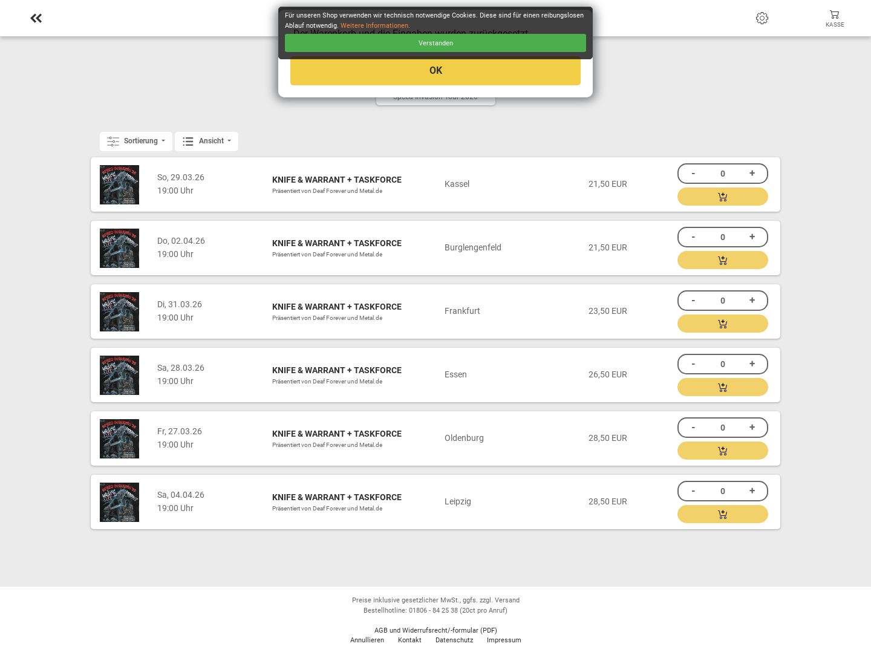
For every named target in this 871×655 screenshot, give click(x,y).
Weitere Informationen (374, 26)
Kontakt (410, 640)
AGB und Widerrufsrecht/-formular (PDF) (435, 630)
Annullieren (367, 640)
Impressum (504, 640)
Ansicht (204, 141)
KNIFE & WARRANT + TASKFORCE (337, 180)
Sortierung (133, 141)
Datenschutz (454, 640)
